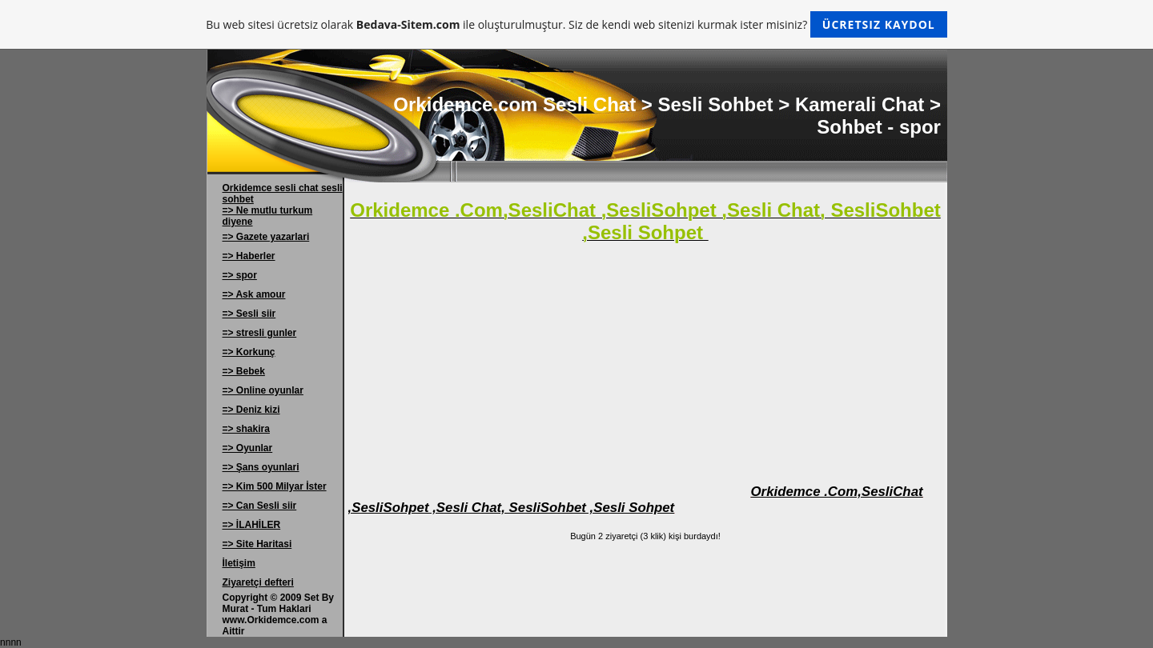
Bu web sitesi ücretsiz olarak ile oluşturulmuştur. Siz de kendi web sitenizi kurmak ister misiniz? (576, 24)
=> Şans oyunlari (261, 467)
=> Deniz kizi (251, 409)
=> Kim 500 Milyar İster (275, 486)
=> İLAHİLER (252, 524)
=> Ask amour (254, 294)
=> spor (240, 275)
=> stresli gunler (260, 332)
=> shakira (246, 428)
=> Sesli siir (249, 313)
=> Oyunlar (248, 448)
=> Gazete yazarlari (266, 236)
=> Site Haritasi (257, 544)
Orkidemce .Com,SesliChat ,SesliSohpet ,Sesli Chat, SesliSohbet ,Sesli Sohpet (635, 499)
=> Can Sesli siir (260, 505)
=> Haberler (249, 256)
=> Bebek (244, 371)
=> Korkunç (249, 352)
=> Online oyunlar (263, 390)
